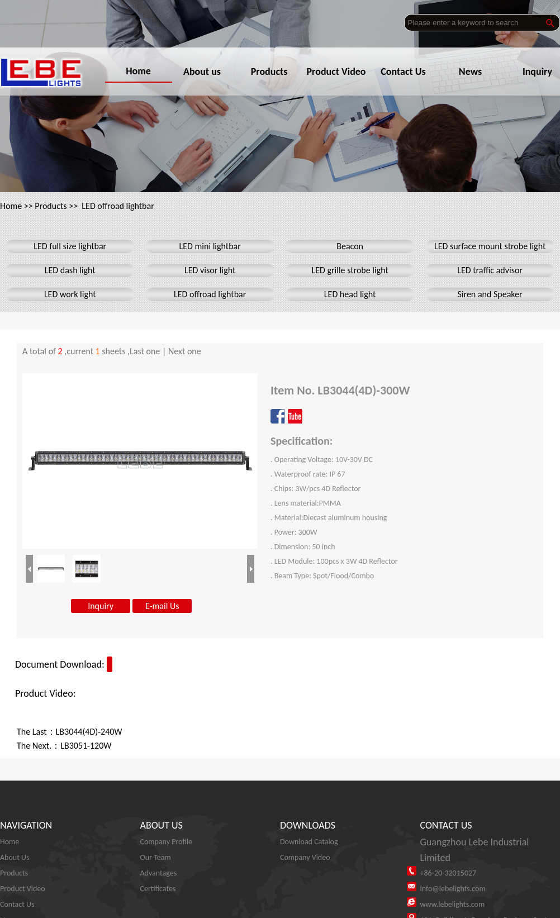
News (473, 71)
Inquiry (100, 606)
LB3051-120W (85, 745)
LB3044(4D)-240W (89, 731)
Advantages (158, 873)
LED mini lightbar (210, 246)
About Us (15, 857)
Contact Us (406, 71)
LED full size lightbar (70, 246)
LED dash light (70, 270)
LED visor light (209, 270)
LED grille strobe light (349, 270)
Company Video (305, 857)
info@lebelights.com (453, 888)
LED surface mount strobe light (489, 246)
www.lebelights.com (452, 904)
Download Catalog (309, 841)
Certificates (158, 888)
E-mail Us (162, 606)
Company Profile (166, 841)
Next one (184, 351)
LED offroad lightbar (118, 206)
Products (273, 71)
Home (138, 71)
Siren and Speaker (490, 294)
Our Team (155, 857)
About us (205, 71)
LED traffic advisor (490, 270)
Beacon (349, 246)
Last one (145, 351)
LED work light (70, 294)
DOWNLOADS (307, 825)
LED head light (350, 294)
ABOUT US (161, 825)
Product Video (339, 71)
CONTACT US (446, 825)
